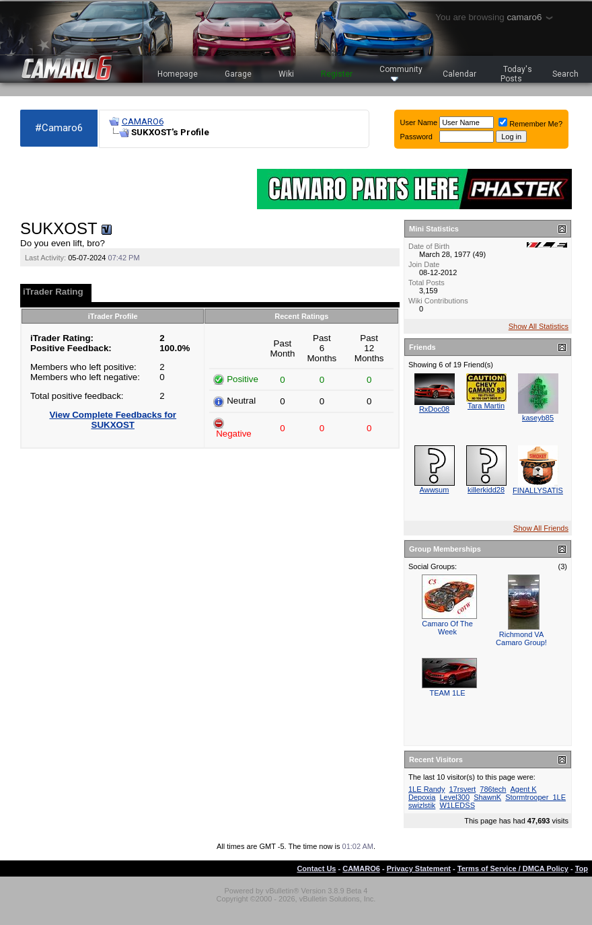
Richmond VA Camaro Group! (521, 638)
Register (337, 74)
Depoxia (421, 797)
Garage (238, 74)
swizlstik (421, 805)
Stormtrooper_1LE (535, 797)
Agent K (524, 789)
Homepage (177, 74)
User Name (419, 122)
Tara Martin (486, 406)
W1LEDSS (457, 805)
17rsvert (462, 789)
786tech (493, 789)
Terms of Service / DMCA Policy (512, 868)
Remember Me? (530, 124)
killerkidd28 (486, 490)
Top (581, 868)
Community (400, 73)
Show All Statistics (538, 326)
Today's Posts (517, 74)
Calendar (459, 74)
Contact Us (316, 868)
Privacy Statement (419, 868)
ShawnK (487, 797)
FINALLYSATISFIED (546, 490)
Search (565, 74)
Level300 (454, 797)
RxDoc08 (434, 409)
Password (416, 137)
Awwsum (434, 490)
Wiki (286, 74)
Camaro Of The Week (447, 628)
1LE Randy (426, 789)
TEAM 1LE (447, 693)
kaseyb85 (538, 418)
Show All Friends (540, 528)
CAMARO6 (142, 121)
